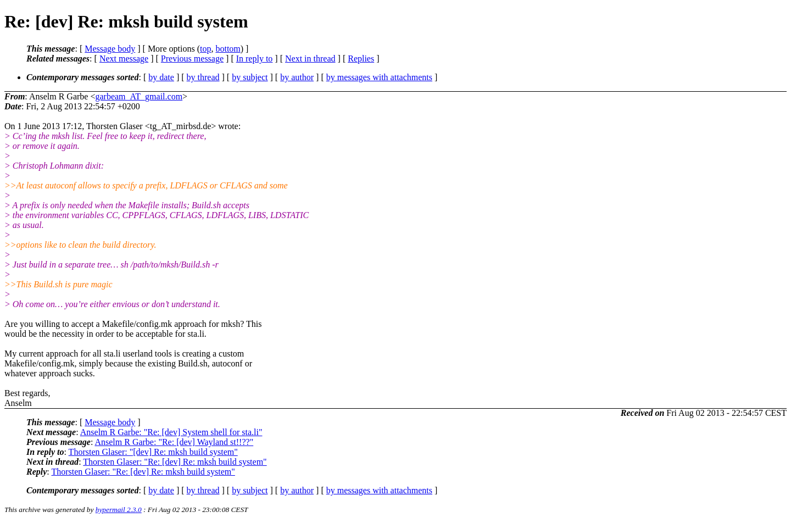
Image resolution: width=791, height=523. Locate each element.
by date (161, 77)
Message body (110, 48)
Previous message (192, 58)
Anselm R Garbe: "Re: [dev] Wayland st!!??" (173, 442)
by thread (203, 77)
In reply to (254, 58)
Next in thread (310, 58)
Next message (123, 58)
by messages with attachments (379, 77)
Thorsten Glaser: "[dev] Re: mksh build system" (153, 452)
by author (297, 77)
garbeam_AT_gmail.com (138, 96)
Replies (361, 58)
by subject (250, 77)
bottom (227, 48)
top (205, 48)
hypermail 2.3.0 (119, 509)
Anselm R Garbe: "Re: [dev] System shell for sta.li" (171, 432)
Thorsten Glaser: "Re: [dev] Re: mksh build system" (174, 461)
